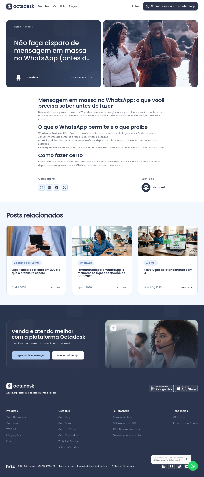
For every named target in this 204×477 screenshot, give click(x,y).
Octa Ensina (65, 423)
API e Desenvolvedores (126, 429)
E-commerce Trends (185, 423)
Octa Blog (64, 417)
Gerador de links (122, 417)
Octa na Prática (67, 429)
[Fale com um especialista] (193, 466)
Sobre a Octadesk (69, 447)
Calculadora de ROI (124, 423)
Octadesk (12, 423)
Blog (28, 26)
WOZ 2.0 (11, 429)
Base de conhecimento (127, 435)
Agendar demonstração (31, 355)
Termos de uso (66, 466)
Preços (73, 6)
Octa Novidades (68, 435)
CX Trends (179, 417)
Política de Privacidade (123, 466)
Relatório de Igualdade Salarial (92, 466)
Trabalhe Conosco (69, 441)
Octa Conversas (16, 417)
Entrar (136, 6)
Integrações (13, 435)
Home (17, 26)
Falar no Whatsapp (68, 355)
